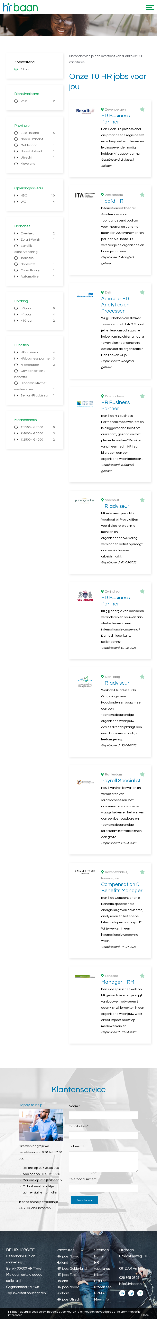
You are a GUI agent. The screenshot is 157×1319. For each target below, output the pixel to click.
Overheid (38, 233)
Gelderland (38, 145)
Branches (22, 226)
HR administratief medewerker (34, 386)
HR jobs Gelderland (71, 1269)
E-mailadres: (79, 1126)
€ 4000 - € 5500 (38, 433)
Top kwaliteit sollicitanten (26, 1293)
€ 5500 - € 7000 (38, 427)
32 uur (25, 69)
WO (38, 202)
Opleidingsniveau (28, 188)
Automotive (38, 276)
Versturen (84, 1200)
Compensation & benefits (34, 374)
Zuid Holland (38, 133)
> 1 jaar (38, 314)
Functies (21, 345)
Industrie (38, 258)
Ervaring (21, 301)
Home (99, 1256)
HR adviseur (38, 352)
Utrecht (38, 157)
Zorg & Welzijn (38, 239)
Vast (38, 101)
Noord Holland (38, 151)
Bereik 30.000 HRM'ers (23, 1268)
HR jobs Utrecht (69, 1299)
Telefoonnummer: (82, 1179)
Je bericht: (77, 1146)
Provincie (22, 126)
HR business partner (38, 358)
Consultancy (38, 270)
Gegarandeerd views (22, 1287)
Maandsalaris (25, 420)
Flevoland (38, 164)
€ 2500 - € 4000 (38, 439)
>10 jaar (38, 320)
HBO (38, 195)
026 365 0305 (129, 1278)
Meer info (101, 1299)
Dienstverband (26, 94)
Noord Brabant (38, 139)
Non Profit (38, 264)
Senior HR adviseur (38, 395)
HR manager (38, 365)
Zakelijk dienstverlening (34, 249)
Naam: (74, 1106)
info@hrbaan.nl (51, 1180)
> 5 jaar (38, 308)
